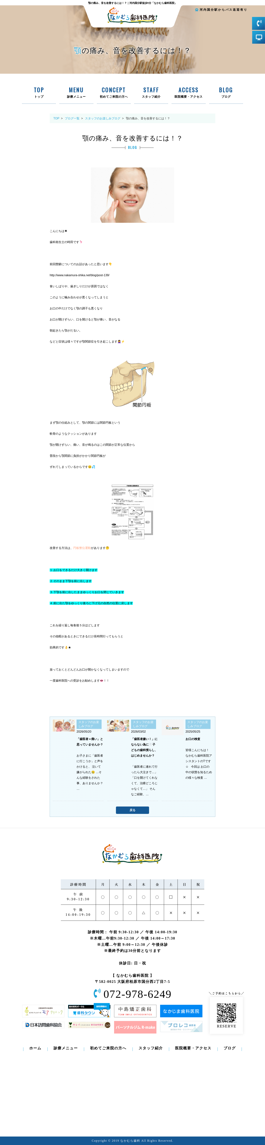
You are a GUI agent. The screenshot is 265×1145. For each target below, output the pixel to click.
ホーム (35, 1048)
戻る (132, 810)
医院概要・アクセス (188, 93)
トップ (39, 93)
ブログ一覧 (72, 118)
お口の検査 (193, 739)
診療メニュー (76, 93)
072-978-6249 (138, 994)
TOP (56, 118)
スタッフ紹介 (151, 93)
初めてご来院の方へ (114, 93)
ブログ (226, 93)
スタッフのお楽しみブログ (102, 118)
